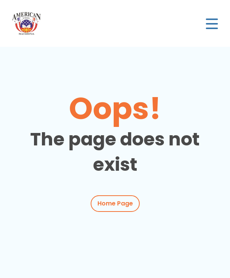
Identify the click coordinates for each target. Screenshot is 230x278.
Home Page (115, 203)
